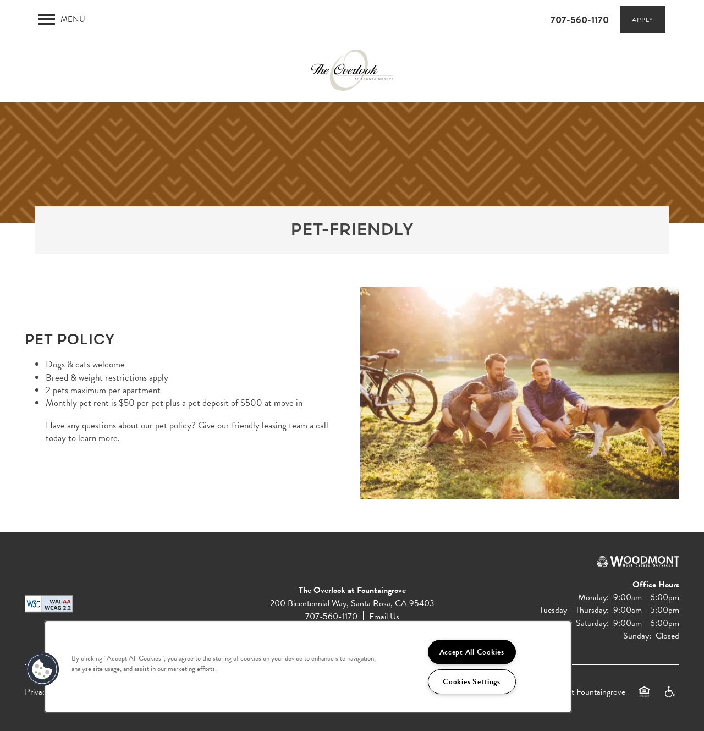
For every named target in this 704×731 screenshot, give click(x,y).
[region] (308, 666)
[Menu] (61, 19)
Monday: (593, 597)
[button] (643, 19)
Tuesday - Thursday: (574, 610)
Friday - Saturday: (578, 623)
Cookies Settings (472, 682)
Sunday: (637, 635)
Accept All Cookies (471, 652)
